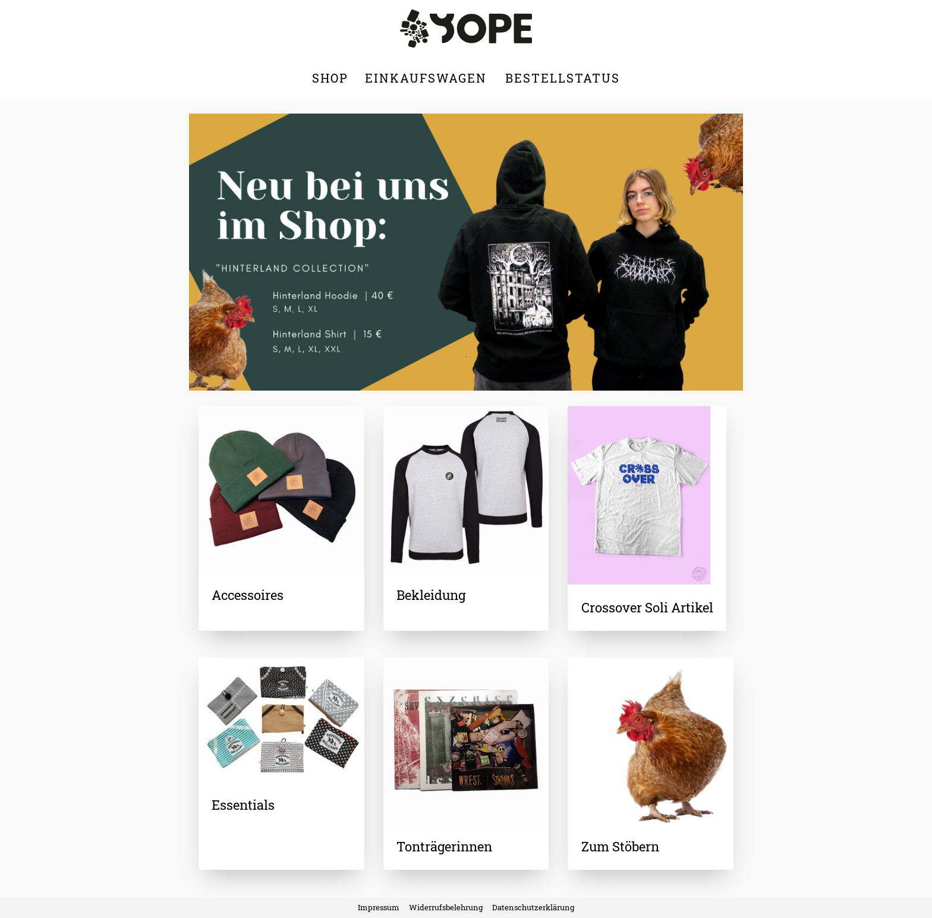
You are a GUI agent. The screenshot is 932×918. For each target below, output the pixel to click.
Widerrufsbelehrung (446, 907)
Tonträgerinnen (444, 846)
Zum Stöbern (620, 846)
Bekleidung (430, 594)
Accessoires (248, 594)
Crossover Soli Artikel (647, 607)
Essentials (243, 804)
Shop (330, 78)
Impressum (378, 907)
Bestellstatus (562, 78)
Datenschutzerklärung (533, 907)
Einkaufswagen (428, 78)
